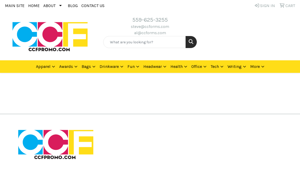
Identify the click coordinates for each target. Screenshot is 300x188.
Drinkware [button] (109, 66)
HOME (34, 5)
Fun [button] (131, 66)
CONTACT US (93, 5)
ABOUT (49, 5)
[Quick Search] (144, 42)
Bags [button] (86, 66)
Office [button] (196, 66)
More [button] (255, 66)
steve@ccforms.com (150, 26)
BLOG (73, 5)
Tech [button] (215, 66)
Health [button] (176, 66)
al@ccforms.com (150, 32)
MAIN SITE (15, 5)
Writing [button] (235, 66)
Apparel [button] (43, 66)
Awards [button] (66, 66)
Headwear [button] (152, 66)
